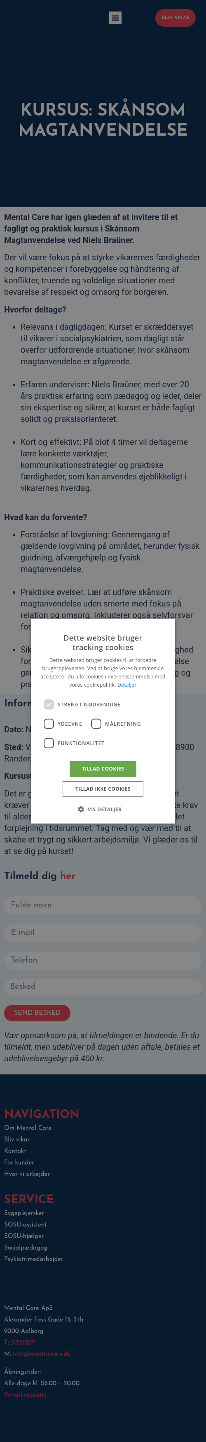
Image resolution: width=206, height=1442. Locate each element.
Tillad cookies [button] (103, 768)
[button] (103, 809)
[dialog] (103, 721)
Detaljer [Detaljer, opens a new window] (127, 684)
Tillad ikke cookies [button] (103, 788)
